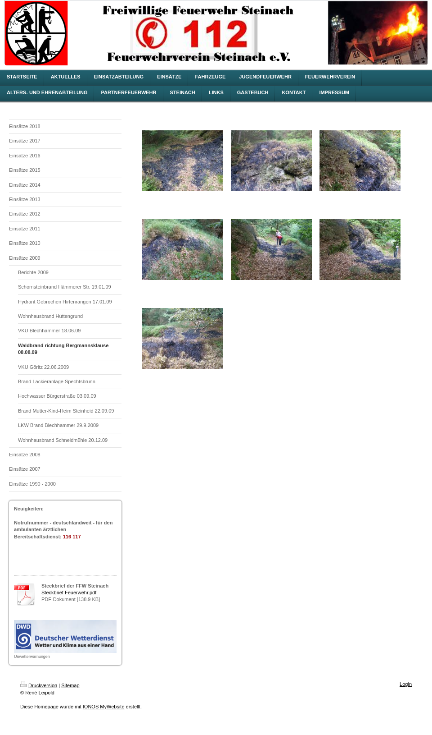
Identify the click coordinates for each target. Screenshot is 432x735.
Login (406, 684)
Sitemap (70, 685)
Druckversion (38, 685)
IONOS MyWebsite (104, 706)
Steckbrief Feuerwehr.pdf (68, 592)
